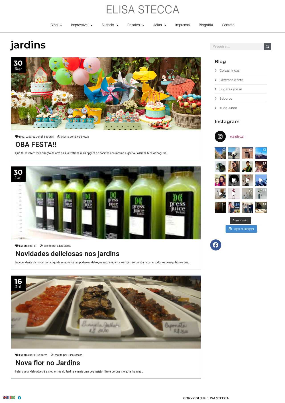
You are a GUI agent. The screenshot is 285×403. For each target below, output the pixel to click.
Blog (56, 25)
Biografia (206, 25)
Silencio (110, 25)
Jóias (159, 25)
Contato (228, 25)
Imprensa (182, 25)
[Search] (267, 46)
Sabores (49, 136)
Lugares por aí (34, 136)
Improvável (82, 25)
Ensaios (135, 25)
